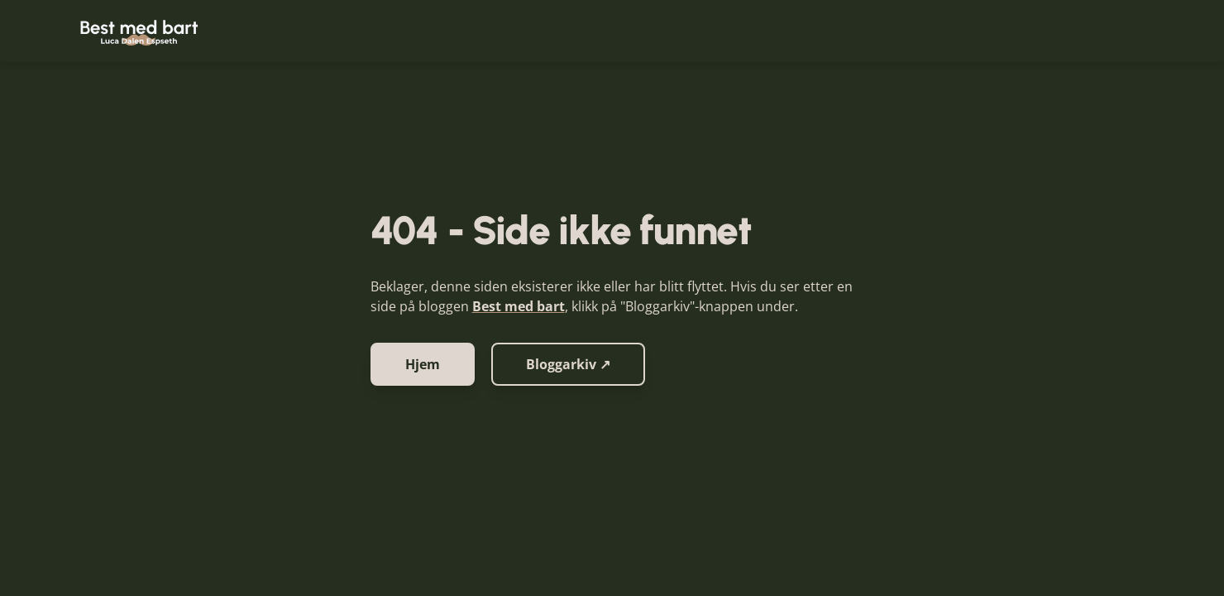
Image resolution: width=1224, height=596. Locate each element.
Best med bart (518, 306)
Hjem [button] (422, 364)
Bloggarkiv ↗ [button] (568, 364)
